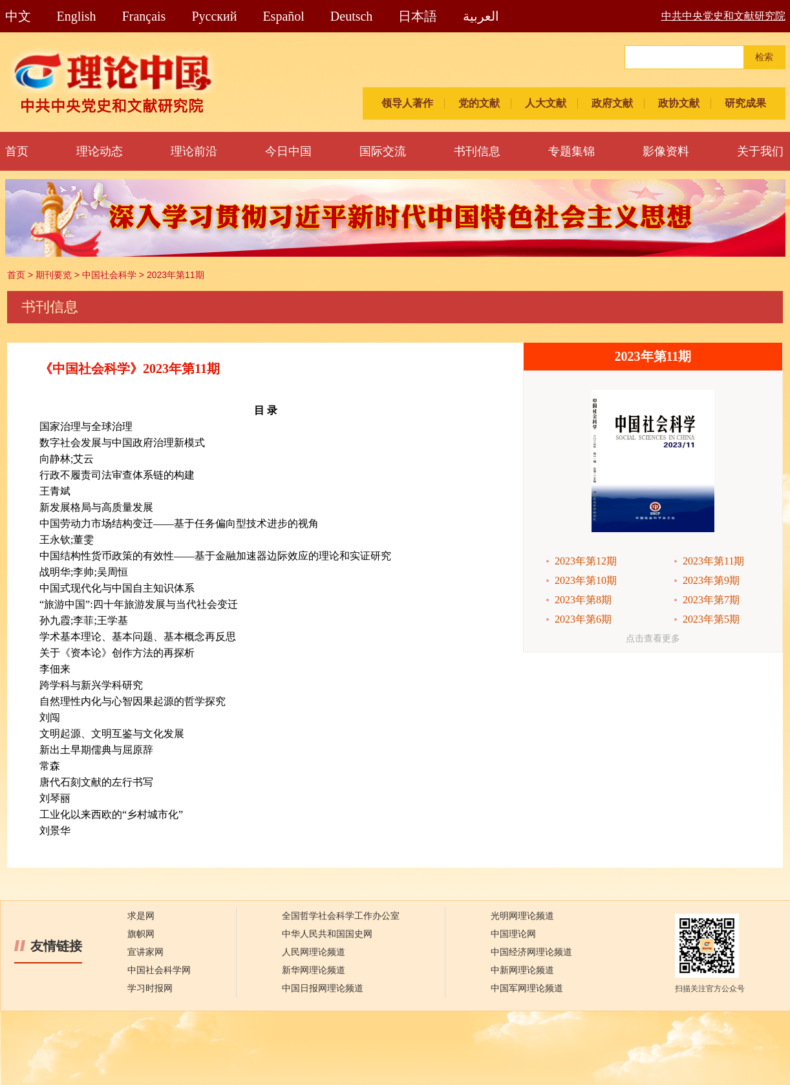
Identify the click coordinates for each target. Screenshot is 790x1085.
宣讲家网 (145, 952)
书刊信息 (477, 151)
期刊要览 (54, 275)
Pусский (214, 16)
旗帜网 (141, 934)
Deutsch (351, 16)
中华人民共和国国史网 (327, 934)
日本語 (417, 16)
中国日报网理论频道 (322, 988)
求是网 (141, 916)
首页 (16, 151)
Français (144, 16)
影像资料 (666, 151)
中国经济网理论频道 (531, 952)
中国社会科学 (109, 275)
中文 (18, 16)
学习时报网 (150, 988)
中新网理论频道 (522, 970)
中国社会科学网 (159, 970)
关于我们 (760, 151)
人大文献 (545, 103)
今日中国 (288, 151)
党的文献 (479, 103)
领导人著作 (407, 103)
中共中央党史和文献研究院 (723, 15)
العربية (481, 16)
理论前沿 (194, 151)
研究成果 (745, 103)
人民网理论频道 (313, 952)
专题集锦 (571, 151)
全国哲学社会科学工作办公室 (341, 916)
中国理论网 (513, 934)
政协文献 (678, 103)
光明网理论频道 (522, 916)
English (76, 16)
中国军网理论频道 (527, 988)
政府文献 (612, 103)
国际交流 (382, 151)
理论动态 (99, 151)
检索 (764, 57)
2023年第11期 (175, 275)
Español (283, 16)
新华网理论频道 (313, 970)
